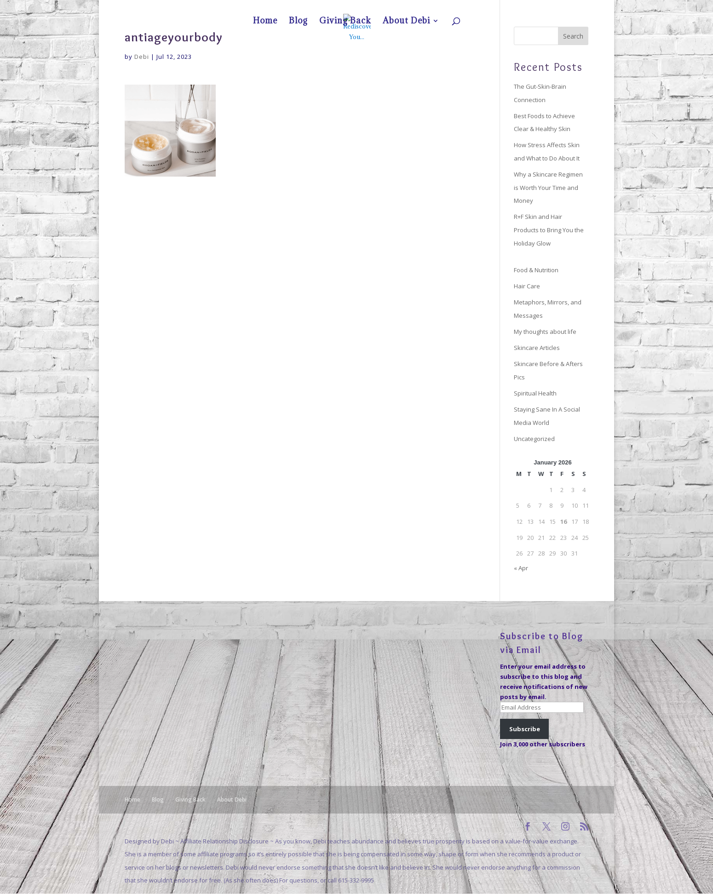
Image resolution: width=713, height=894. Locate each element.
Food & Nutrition (536, 270)
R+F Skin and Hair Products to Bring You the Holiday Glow (549, 229)
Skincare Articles (537, 348)
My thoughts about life (545, 331)
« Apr (521, 568)
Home (488, 7)
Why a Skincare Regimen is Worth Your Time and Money (548, 187)
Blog (508, 7)
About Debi (566, 7)
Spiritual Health (535, 393)
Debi (141, 56)
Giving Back (533, 7)
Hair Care (527, 286)
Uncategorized (534, 439)
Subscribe (524, 729)
